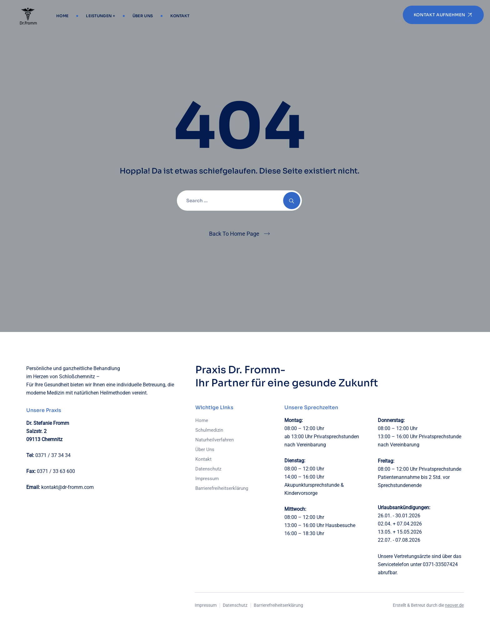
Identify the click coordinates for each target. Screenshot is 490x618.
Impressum (207, 478)
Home (62, 15)
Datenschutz (208, 469)
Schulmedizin (209, 430)
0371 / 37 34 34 (53, 455)
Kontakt (179, 15)
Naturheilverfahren (214, 440)
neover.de (454, 605)
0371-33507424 (440, 564)
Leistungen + (100, 15)
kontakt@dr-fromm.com (67, 487)
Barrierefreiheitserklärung (221, 488)
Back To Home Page (234, 233)
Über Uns (142, 15)
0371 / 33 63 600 (56, 471)
